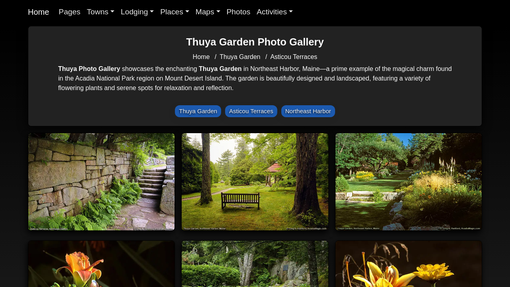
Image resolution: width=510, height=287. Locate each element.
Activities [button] (272, 12)
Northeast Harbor (308, 111)
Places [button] (171, 12)
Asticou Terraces (293, 56)
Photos (239, 12)
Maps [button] (205, 12)
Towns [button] (97, 12)
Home (38, 12)
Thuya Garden (240, 56)
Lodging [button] (134, 12)
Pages (69, 12)
